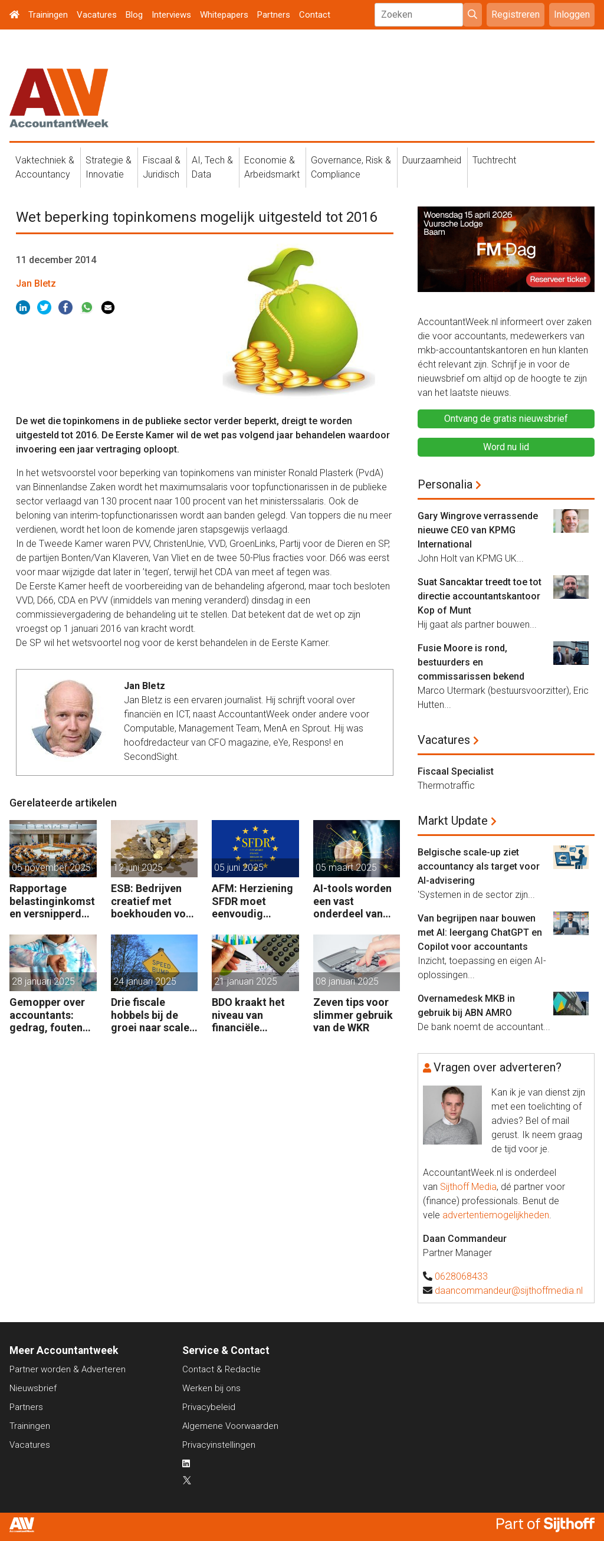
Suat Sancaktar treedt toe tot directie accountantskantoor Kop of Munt (479, 596)
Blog (134, 14)
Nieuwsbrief (33, 1388)
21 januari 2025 (245, 981)
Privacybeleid (208, 1407)
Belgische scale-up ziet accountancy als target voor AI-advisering (479, 866)
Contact (314, 14)
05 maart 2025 (346, 867)
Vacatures (97, 14)
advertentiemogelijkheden (495, 1215)
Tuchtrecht (494, 160)
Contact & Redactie (221, 1369)
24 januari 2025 (144, 981)
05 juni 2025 (239, 867)
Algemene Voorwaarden (230, 1426)
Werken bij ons (211, 1388)
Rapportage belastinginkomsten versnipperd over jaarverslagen (52, 901)
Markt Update (453, 821)
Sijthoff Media (468, 1186)
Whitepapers (224, 14)
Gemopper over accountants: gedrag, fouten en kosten (47, 1015)
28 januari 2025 (43, 981)
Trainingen (48, 14)
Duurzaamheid (431, 160)
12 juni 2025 (138, 867)
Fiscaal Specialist (456, 771)
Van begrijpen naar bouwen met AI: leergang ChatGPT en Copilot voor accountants (480, 932)
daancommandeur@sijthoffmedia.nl (509, 1290)
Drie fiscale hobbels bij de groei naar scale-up (152, 1015)
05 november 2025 (51, 867)
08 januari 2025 (347, 981)
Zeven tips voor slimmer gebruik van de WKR (353, 1015)
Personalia (445, 484)
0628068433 (461, 1276)
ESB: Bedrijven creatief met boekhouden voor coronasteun (153, 901)
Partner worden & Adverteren (67, 1369)
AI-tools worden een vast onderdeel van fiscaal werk (352, 901)
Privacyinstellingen (218, 1445)
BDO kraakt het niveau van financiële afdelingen (248, 1015)
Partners (273, 14)
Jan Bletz (36, 283)
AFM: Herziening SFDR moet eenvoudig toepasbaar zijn (252, 901)
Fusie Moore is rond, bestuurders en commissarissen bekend (471, 662)
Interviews (171, 14)
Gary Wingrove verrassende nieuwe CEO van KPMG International (478, 530)
